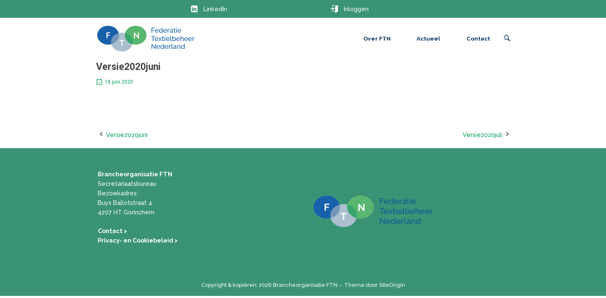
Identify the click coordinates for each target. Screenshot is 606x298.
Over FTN (377, 38)
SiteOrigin (392, 285)
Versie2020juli (482, 134)
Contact (478, 38)
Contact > (112, 230)
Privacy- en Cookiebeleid (136, 240)
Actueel (428, 38)
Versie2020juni (126, 134)
